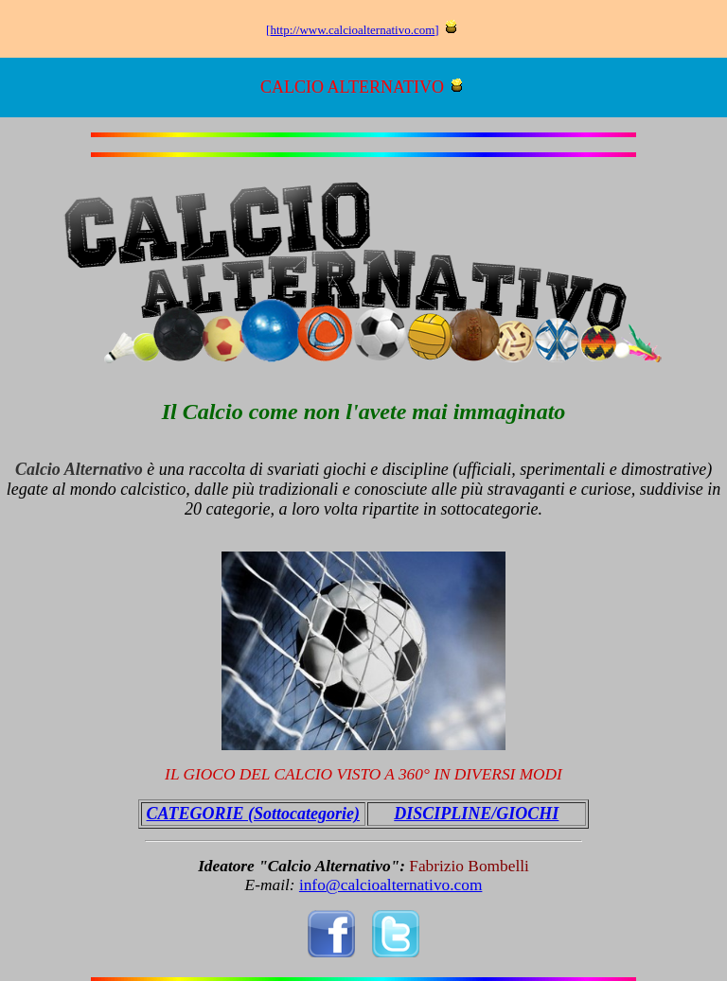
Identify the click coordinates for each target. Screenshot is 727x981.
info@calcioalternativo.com (391, 885)
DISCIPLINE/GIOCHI (476, 813)
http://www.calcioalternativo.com (352, 30)
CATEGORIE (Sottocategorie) (254, 813)
